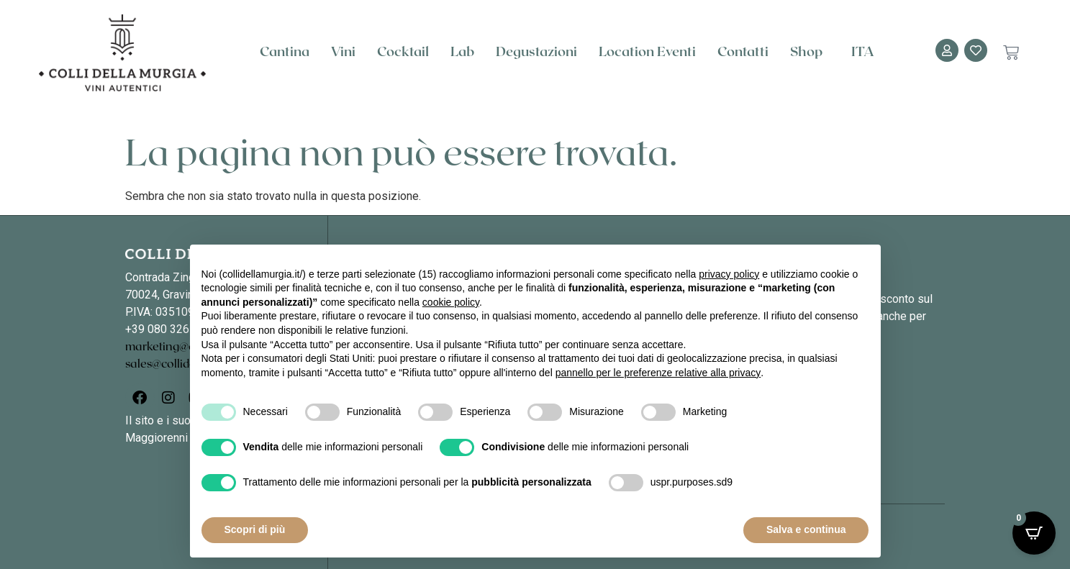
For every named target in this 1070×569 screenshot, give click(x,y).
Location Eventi (647, 52)
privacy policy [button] (729, 274)
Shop (810, 52)
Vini (343, 52)
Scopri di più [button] (255, 529)
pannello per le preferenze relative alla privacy (658, 372)
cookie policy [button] (450, 302)
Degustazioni (536, 52)
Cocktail (403, 52)
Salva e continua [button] (805, 529)
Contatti (743, 52)
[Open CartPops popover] (1034, 533)
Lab (462, 52)
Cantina (284, 52)
